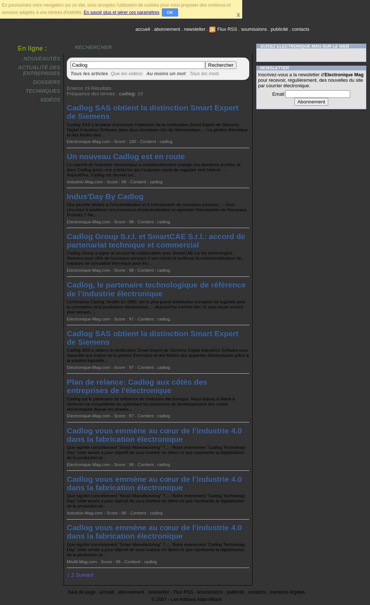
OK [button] (170, 12)
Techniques (43, 91)
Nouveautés (41, 59)
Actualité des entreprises (39, 70)
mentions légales (287, 592)
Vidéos (50, 100)
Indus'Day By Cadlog (105, 196)
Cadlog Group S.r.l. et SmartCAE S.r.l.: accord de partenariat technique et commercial (156, 240)
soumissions (254, 29)
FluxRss (344, 55)
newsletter (194, 29)
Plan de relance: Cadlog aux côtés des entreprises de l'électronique (137, 386)
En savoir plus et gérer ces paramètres (121, 12)
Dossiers (46, 82)
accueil (142, 29)
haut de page (82, 592)
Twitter (309, 55)
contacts (300, 29)
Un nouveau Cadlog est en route (126, 156)
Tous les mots (204, 73)
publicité (279, 29)
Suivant (84, 575)
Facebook (274, 55)
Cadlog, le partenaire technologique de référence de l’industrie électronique (156, 288)
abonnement (167, 29)
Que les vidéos (127, 73)
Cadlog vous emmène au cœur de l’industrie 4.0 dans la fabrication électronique (154, 434)
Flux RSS (223, 29)
